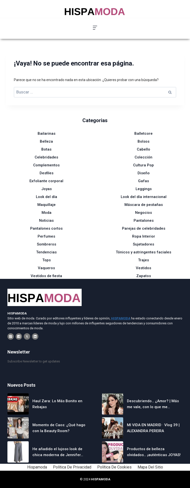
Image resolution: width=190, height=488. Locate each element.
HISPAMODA (100, 479)
